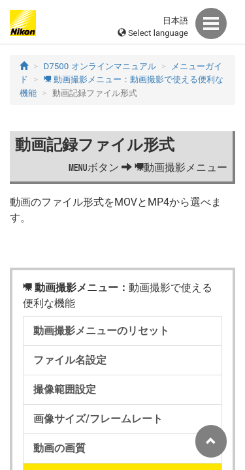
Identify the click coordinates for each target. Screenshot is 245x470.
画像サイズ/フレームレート (98, 419)
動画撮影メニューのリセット (101, 330)
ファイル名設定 (69, 360)
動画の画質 (59, 448)
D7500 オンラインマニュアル (100, 66)
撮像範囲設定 (64, 389)
